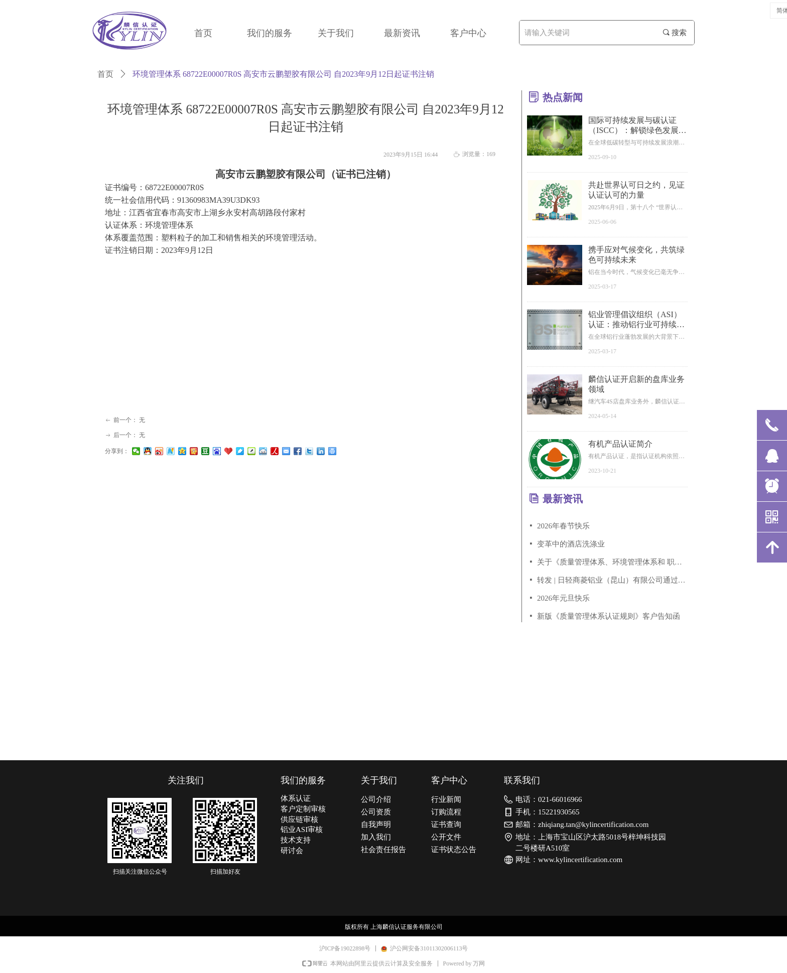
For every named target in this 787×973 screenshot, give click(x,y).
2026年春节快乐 (563, 526)
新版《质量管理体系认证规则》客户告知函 (608, 616)
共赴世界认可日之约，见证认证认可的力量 (636, 190)
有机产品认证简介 (620, 444)
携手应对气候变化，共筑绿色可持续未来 (636, 254)
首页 (105, 74)
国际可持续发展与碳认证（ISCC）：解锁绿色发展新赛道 (637, 125)
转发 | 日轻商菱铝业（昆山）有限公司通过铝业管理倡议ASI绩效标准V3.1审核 (612, 580)
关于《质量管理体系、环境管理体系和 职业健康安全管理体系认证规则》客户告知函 (612, 562)
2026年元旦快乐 (563, 598)
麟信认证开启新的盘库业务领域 (636, 384)
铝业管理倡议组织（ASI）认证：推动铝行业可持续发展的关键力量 (636, 320)
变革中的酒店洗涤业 (571, 544)
